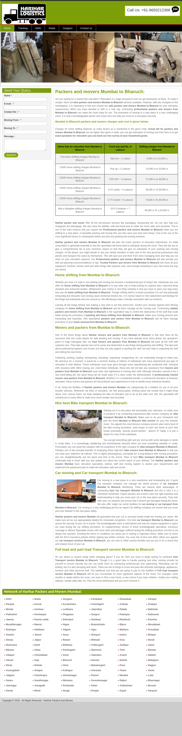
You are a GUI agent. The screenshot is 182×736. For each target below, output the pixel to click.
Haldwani (39, 629)
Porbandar (68, 685)
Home (7, 28)
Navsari (95, 660)
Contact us (86, 28)
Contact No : (11, 112)
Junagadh (39, 685)
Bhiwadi (95, 639)
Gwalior (10, 634)
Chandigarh (97, 604)
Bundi (151, 639)
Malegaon (153, 660)
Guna (66, 634)
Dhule (9, 665)
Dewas (9, 639)
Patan (94, 685)
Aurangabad (12, 670)
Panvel (95, 675)
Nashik (123, 660)
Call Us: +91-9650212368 (148, 10)
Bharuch (67, 660)
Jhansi (38, 634)
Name (8, 95)
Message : (9, 136)
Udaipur (10, 655)
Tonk (122, 650)
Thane (123, 670)
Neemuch (96, 650)
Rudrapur (11, 629)
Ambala (124, 604)
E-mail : (9, 103)
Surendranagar (99, 680)
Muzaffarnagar (14, 624)
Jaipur (37, 639)
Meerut (38, 624)
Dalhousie (153, 614)
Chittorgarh (97, 645)
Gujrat (123, 690)
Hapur (66, 624)
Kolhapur (68, 670)
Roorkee (152, 619)
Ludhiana (68, 609)
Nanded (124, 675)
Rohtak (38, 665)
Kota (122, 639)
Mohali (9, 609)
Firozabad (153, 629)
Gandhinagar (41, 680)
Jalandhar (96, 609)
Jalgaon (10, 675)
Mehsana (68, 680)
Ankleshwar (126, 685)
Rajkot (123, 680)
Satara (9, 680)
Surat (66, 655)
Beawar (152, 650)
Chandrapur (40, 675)
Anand (123, 655)
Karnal (37, 604)
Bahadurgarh (98, 665)
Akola (151, 670)
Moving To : (11, 128)
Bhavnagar (154, 680)
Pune (122, 665)
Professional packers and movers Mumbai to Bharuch (133, 229)
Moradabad (154, 624)
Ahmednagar (70, 675)
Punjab (95, 690)
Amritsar (39, 609)
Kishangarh (69, 650)
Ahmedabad (41, 655)
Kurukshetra (69, 604)
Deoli (37, 645)
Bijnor (123, 624)
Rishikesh (125, 619)
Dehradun (68, 619)
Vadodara (96, 655)
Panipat (10, 604)
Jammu (10, 619)
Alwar (37, 650)
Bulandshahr (98, 624)
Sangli (66, 690)
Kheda (9, 690)
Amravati (96, 670)
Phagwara (68, 614)
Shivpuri (95, 634)
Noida (52, 28)
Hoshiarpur (40, 614)
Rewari (66, 639)
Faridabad (96, 599)
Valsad (9, 660)
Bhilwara (67, 645)
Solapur (38, 670)
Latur (151, 675)
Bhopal (152, 634)
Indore (123, 634)
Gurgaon (68, 28)
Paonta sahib (41, 619)
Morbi (37, 690)
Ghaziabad (125, 599)
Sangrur (95, 614)
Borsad (152, 685)
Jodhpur (124, 645)
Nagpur (152, 665)
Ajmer (151, 645)
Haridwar (96, 619)
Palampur (125, 614)
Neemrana (11, 645)
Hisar (66, 665)
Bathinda (153, 609)
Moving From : (12, 120)
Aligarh (67, 629)
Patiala (123, 609)
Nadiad (152, 655)
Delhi (38, 28)
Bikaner (10, 650)
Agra (93, 629)
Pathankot (11, 614)
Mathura (124, 629)
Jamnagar (11, 685)
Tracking (22, 28)
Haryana (152, 690)
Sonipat (152, 599)
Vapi (36, 660)
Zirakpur (152, 604)
